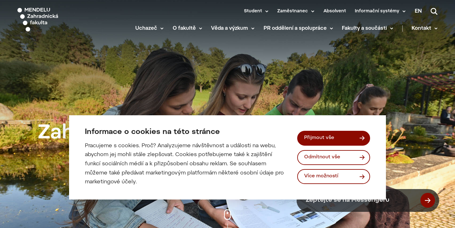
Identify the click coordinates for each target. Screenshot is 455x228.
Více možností (321, 176)
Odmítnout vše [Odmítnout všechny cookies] (322, 157)
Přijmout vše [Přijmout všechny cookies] (319, 138)
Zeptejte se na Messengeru (370, 200)
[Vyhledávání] (434, 11)
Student (253, 11)
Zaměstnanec (292, 11)
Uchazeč (146, 28)
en (418, 11)
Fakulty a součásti (364, 28)
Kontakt (421, 28)
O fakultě (184, 28)
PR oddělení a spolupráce (295, 28)
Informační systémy (377, 11)
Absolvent (335, 11)
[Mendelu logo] (53, 20)
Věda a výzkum (229, 28)
